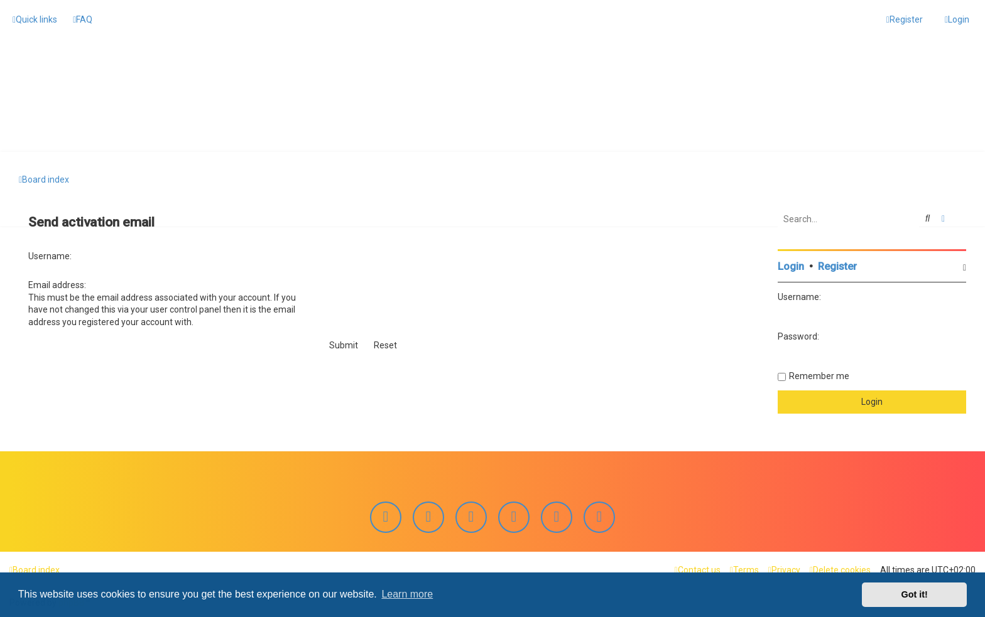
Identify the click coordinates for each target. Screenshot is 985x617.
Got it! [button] (914, 594)
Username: (50, 255)
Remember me (819, 375)
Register (837, 266)
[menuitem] (82, 19)
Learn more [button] (407, 594)
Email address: (57, 285)
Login (791, 266)
